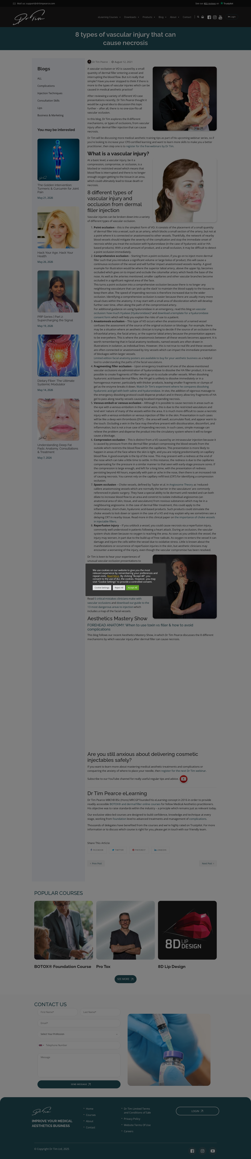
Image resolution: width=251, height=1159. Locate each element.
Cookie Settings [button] (102, 587)
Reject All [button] (119, 587)
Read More (113, 575)
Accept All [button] (132, 587)
